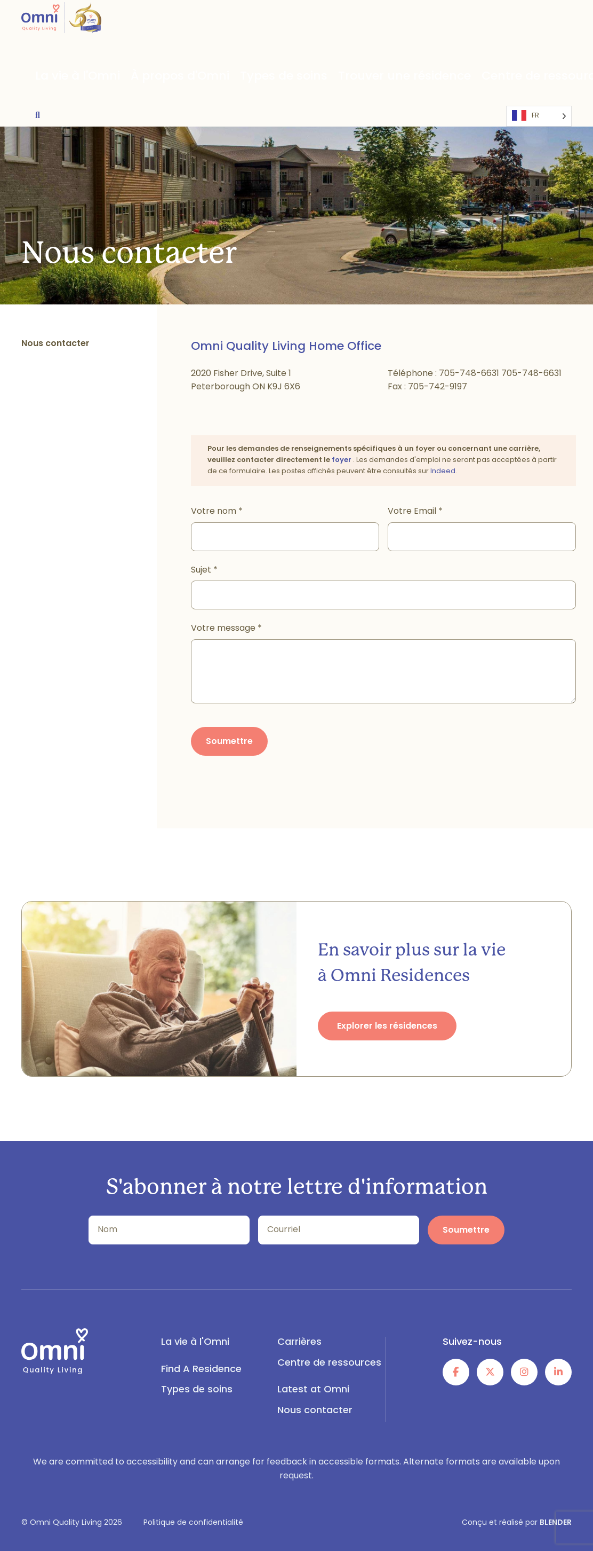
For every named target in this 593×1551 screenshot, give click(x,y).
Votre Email (415, 511)
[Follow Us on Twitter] (490, 1372)
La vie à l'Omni (63, 77)
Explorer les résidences (387, 1026)
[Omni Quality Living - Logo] (61, 26)
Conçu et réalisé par (517, 1523)
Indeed (442, 471)
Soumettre (229, 742)
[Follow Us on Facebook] (456, 1372)
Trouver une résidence (311, 77)
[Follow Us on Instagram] (524, 1372)
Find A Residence (201, 1370)
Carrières (299, 1342)
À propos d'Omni (141, 77)
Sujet (204, 570)
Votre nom (217, 511)
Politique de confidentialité (193, 1523)
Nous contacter (314, 1411)
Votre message (226, 628)
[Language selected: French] (54, 111)
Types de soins (220, 77)
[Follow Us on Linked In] (558, 1372)
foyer (342, 460)
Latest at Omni (506, 77)
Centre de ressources (416, 77)
